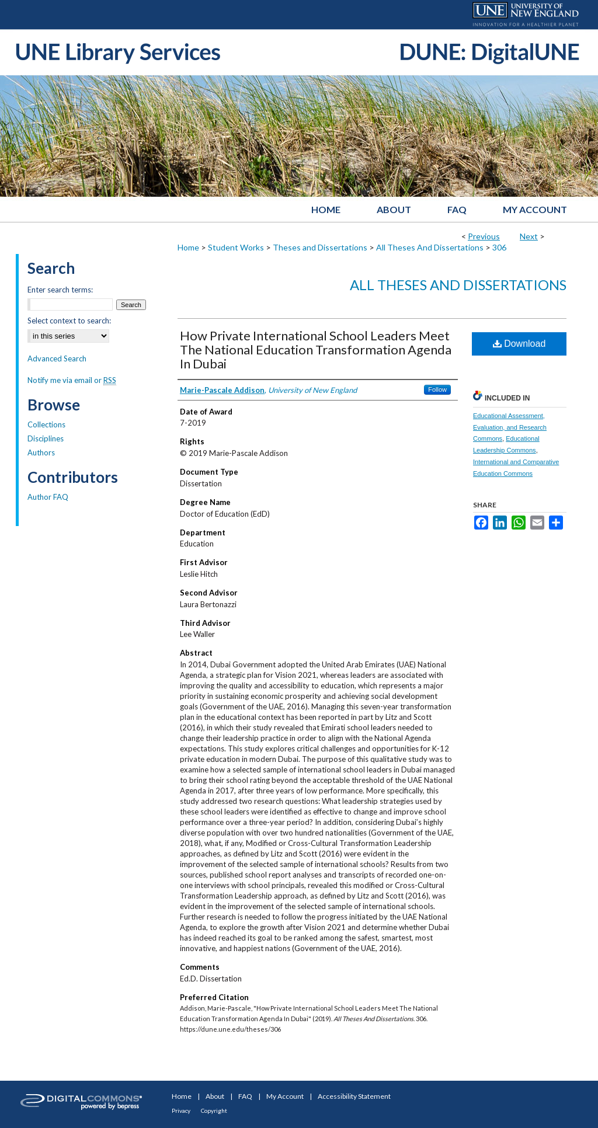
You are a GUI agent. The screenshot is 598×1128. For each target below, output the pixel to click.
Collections (46, 424)
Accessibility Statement (354, 1096)
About (215, 1096)
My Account (285, 1096)
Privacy (181, 1110)
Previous (484, 236)
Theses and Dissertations (320, 247)
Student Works (236, 247)
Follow (437, 389)
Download (519, 344)
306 (499, 247)
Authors (41, 452)
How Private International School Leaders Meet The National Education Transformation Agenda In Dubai (315, 349)
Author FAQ (47, 497)
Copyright (214, 1110)
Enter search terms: (60, 289)
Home (188, 247)
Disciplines (45, 438)
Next (529, 236)
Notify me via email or (71, 380)
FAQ (245, 1096)
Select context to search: (69, 320)
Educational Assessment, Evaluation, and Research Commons (510, 427)
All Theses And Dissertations (430, 247)
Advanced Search (56, 358)
